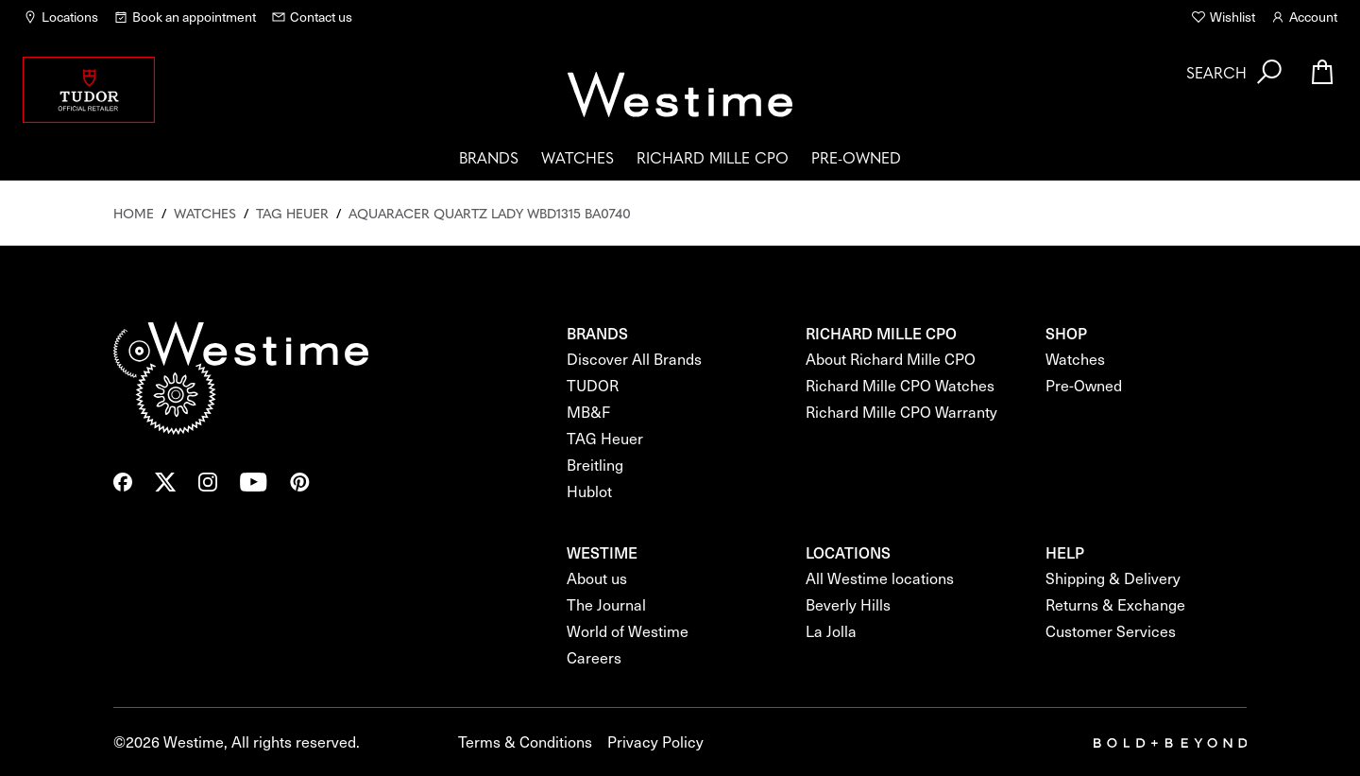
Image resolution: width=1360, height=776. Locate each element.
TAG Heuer (605, 438)
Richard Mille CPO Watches (900, 385)
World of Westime (627, 631)
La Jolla (831, 631)
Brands (488, 157)
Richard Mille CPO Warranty (901, 412)
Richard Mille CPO (713, 157)
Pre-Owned (856, 157)
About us (597, 578)
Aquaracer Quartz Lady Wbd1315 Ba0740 (489, 212)
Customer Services (1111, 631)
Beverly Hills (848, 604)
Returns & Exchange (1115, 604)
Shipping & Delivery (1113, 578)
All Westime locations (880, 578)
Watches (577, 157)
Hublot (589, 491)
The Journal (606, 604)
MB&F (588, 412)
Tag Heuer (292, 212)
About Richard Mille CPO (891, 359)
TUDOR (593, 385)
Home (133, 212)
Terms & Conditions (525, 741)
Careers (594, 657)
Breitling (595, 464)
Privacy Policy (655, 741)
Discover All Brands (634, 359)
